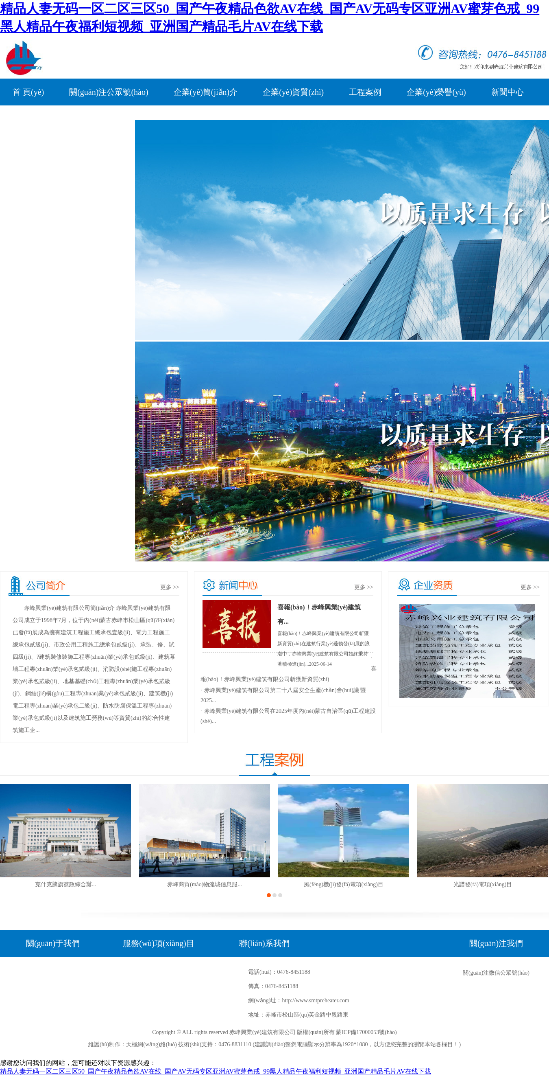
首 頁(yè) (28, 92)
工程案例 (365, 92)
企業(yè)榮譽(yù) (436, 92)
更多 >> (169, 587)
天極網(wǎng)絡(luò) (151, 1044)
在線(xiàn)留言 (96, 118)
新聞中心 (507, 92)
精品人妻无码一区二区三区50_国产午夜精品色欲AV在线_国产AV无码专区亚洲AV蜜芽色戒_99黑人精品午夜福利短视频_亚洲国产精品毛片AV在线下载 (215, 1071)
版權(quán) (310, 1032)
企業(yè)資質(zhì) (293, 92)
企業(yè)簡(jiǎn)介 (206, 92)
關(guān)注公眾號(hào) (108, 92)
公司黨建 (29, 118)
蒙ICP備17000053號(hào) (366, 1032)
